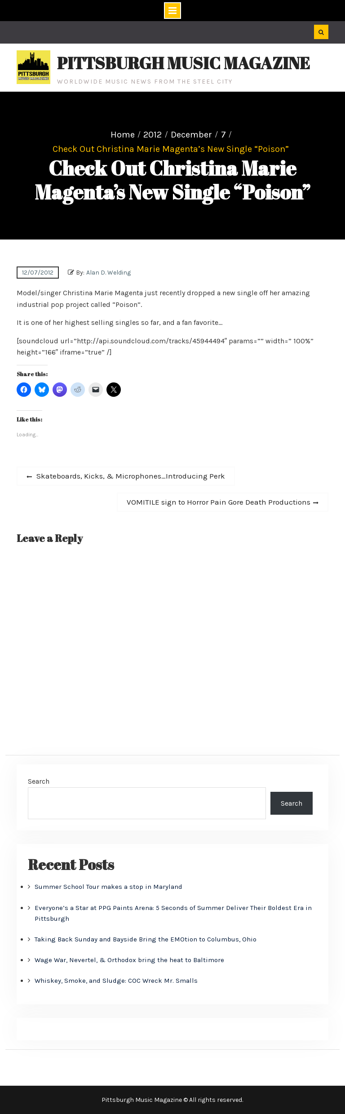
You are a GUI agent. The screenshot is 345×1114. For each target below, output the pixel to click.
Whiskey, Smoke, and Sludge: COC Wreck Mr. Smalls (116, 980)
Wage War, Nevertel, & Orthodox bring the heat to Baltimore (129, 960)
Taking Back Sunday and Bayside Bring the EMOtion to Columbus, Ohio (146, 939)
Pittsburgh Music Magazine (183, 63)
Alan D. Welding (108, 272)
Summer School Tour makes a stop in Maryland (108, 887)
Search (38, 781)
